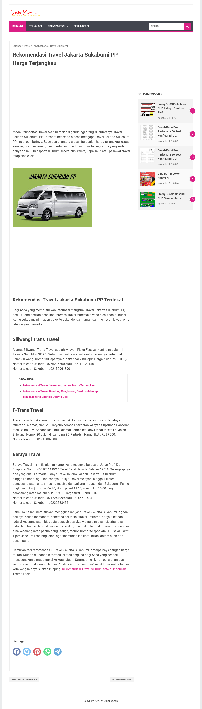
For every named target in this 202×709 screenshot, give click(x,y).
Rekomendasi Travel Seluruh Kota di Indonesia (94, 569)
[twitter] (27, 652)
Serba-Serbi (81, 26)
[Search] (166, 26)
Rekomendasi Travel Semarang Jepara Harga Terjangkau (59, 385)
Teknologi (35, 26)
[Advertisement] (72, 99)
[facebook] (17, 652)
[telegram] (58, 652)
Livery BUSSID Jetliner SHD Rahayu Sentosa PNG (172, 108)
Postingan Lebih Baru (24, 679)
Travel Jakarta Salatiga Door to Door (45, 396)
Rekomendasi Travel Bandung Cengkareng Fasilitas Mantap (60, 391)
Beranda (17, 26)
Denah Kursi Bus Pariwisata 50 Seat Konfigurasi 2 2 (169, 131)
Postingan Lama (121, 679)
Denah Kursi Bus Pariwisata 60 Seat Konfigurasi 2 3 (169, 154)
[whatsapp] (47, 652)
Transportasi (56, 26)
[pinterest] (37, 652)
